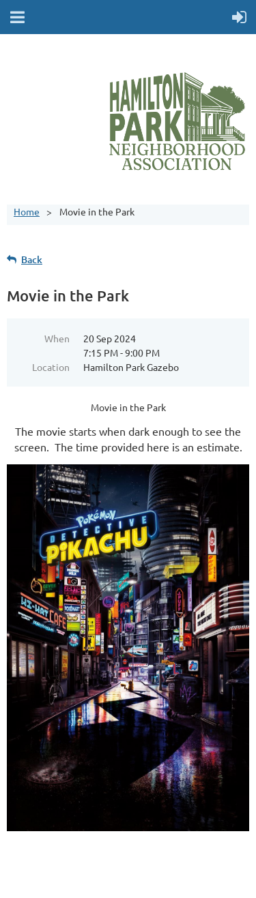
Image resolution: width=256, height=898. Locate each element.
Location (51, 367)
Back (31, 259)
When (57, 338)
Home (27, 211)
